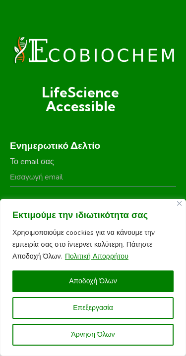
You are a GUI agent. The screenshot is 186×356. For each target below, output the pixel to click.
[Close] (179, 203)
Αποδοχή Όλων (93, 281)
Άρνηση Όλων (93, 334)
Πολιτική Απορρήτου (96, 256)
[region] (93, 277)
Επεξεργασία (93, 307)
